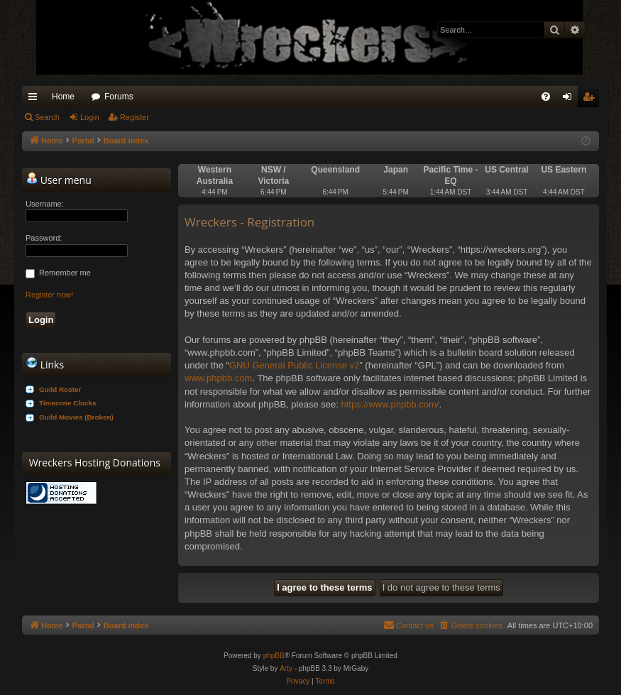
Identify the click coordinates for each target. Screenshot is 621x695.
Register (134, 117)
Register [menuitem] (591, 99)
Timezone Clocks (68, 403)
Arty (286, 668)
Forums (118, 97)
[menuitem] (545, 96)
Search (47, 117)
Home (63, 97)
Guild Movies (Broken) (76, 417)
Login (89, 117)
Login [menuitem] (570, 99)
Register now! (49, 294)
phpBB (274, 656)
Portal (83, 140)
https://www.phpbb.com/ (390, 404)
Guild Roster (60, 389)
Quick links (35, 99)
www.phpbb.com (218, 378)
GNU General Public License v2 (294, 365)
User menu (59, 180)
